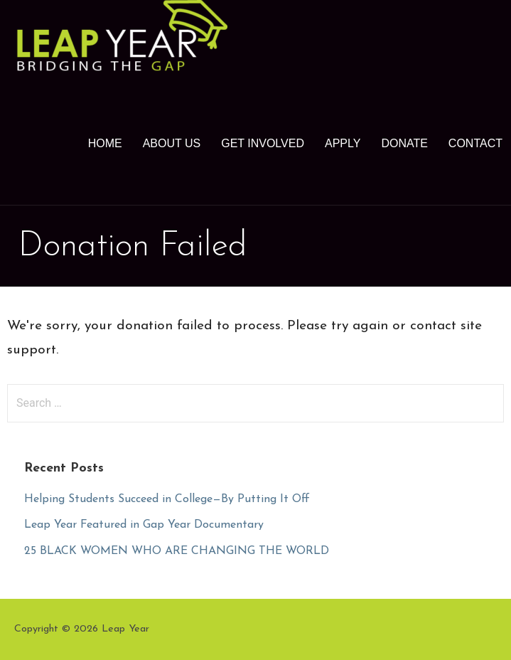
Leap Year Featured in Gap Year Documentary (144, 525)
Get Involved (262, 143)
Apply (342, 143)
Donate (404, 143)
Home (105, 143)
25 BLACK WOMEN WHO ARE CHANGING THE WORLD (176, 551)
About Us (172, 143)
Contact (475, 143)
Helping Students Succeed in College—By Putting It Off (167, 499)
